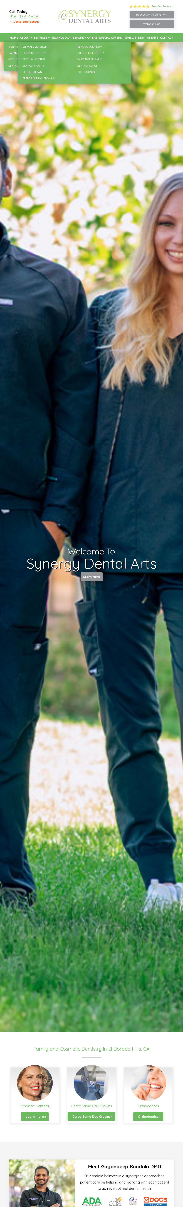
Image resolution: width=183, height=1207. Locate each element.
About (25, 37)
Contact (166, 37)
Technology (61, 37)
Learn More (91, 577)
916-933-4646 (23, 17)
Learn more (35, 1116)
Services (40, 37)
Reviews (130, 37)
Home (14, 37)
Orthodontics (148, 1116)
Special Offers (110, 37)
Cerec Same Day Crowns (91, 1116)
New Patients (148, 37)
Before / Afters (85, 37)
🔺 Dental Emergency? (24, 21)
